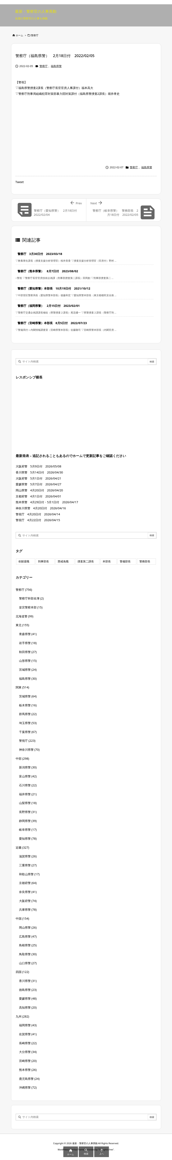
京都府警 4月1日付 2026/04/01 (38, 496)
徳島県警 (28, 990)
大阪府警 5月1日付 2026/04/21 (38, 478)
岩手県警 (28, 643)
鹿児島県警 (29, 1079)
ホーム (19, 35)
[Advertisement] (86, 129)
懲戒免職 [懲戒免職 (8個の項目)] (63, 561)
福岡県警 (28, 1025)
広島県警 (28, 936)
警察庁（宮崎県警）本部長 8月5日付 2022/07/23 (52, 323)
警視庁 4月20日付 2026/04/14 (38, 514)
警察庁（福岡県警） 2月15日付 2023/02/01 (49, 306)
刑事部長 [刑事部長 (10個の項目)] (43, 561)
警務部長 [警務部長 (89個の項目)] (144, 561)
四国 (22, 972)
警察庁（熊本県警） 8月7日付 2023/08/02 (48, 271)
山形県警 (28, 661)
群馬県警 (28, 714)
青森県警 (28, 634)
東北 (22, 625)
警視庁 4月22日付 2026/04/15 (38, 520)
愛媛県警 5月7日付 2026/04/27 (38, 484)
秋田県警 (28, 652)
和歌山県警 (29, 874)
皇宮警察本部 (31, 607)
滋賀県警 (28, 856)
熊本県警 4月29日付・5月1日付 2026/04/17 (47, 502)
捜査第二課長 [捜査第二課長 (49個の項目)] (86, 561)
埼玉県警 (28, 723)
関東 (22, 687)
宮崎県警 (28, 1061)
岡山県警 (28, 927)
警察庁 (34, 35)
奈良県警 (28, 892)
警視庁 (27, 741)
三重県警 (28, 865)
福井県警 (28, 794)
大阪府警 (28, 901)
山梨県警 (28, 803)
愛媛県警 (28, 998)
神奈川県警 (29, 750)
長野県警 (28, 812)
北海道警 (24, 616)
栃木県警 (28, 705)
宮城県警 (28, 670)
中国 (22, 918)
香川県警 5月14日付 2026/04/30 (39, 472)
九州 (22, 1016)
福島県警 (56, 66)
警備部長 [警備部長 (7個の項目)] (125, 561)
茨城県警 (28, 696)
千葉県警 (28, 732)
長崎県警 (28, 1043)
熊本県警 (28, 1070)
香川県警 (28, 981)
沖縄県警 (28, 1087)
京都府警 (28, 883)
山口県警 (28, 963)
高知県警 (28, 1007)
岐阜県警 (28, 830)
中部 (22, 758)
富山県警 (28, 776)
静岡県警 (28, 821)
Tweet (19, 182)
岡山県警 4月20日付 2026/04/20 (39, 490)
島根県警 (28, 945)
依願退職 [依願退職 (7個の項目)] (23, 561)
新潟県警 (28, 767)
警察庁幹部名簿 (31, 598)
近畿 (22, 847)
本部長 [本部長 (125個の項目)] (107, 561)
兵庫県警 (28, 910)
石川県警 (28, 785)
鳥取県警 (28, 954)
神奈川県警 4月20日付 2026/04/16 (41, 508)
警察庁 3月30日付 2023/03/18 (40, 254)
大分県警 (28, 1052)
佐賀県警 (28, 1034)
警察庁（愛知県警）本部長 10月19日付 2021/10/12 (54, 288)
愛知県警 (28, 838)
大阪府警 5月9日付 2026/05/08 (38, 466)
